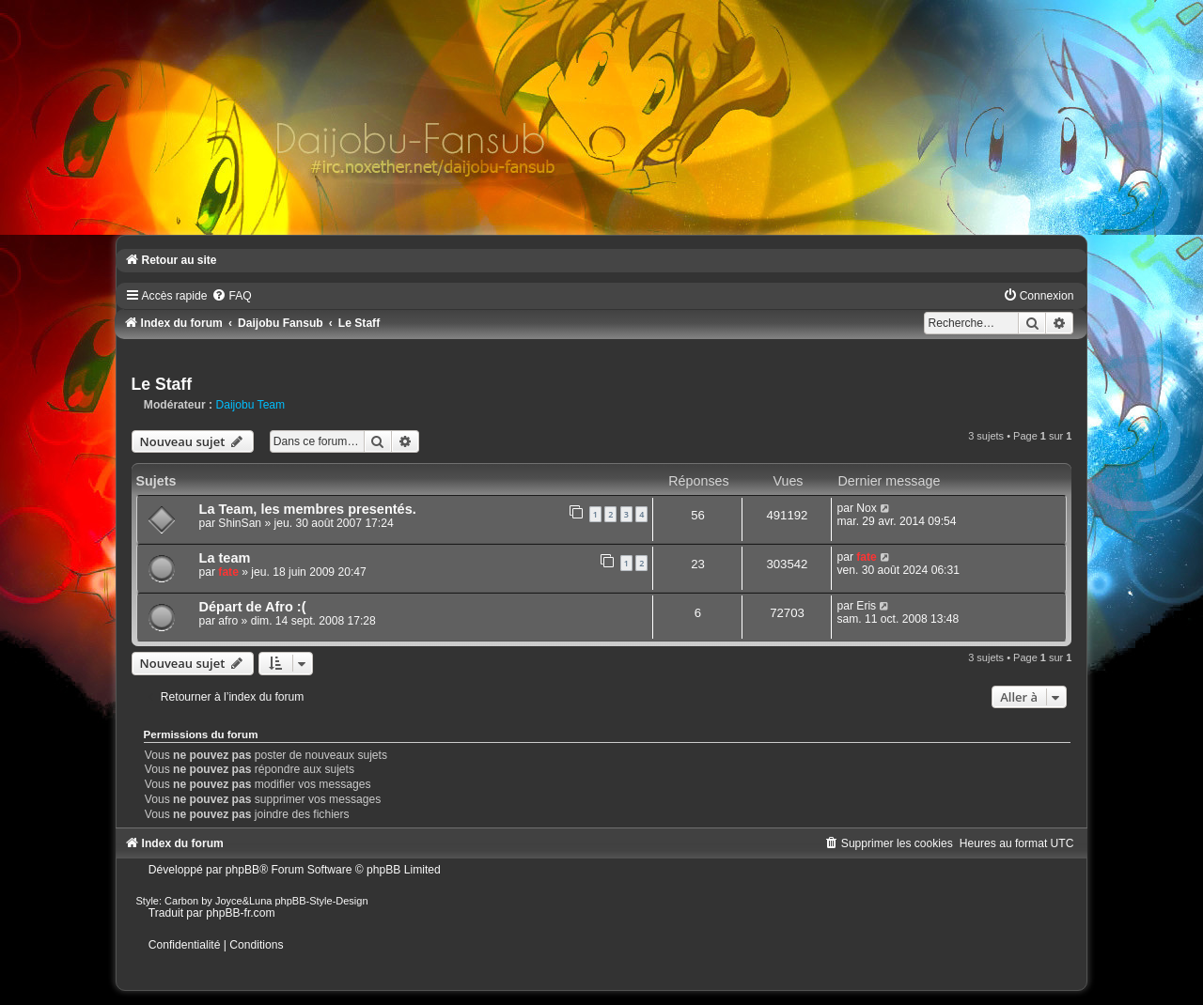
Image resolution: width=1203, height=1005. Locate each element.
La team (225, 557)
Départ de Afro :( (252, 606)
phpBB (242, 869)
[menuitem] (231, 295)
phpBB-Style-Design (321, 900)
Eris (866, 605)
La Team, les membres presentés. (307, 509)
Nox (866, 508)
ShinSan (239, 523)
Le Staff (162, 384)
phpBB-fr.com (240, 913)
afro (228, 620)
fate (228, 572)
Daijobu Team (250, 404)
